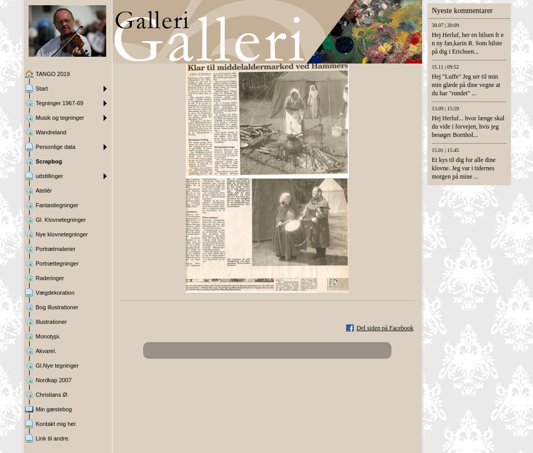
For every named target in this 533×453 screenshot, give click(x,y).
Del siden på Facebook (385, 328)
